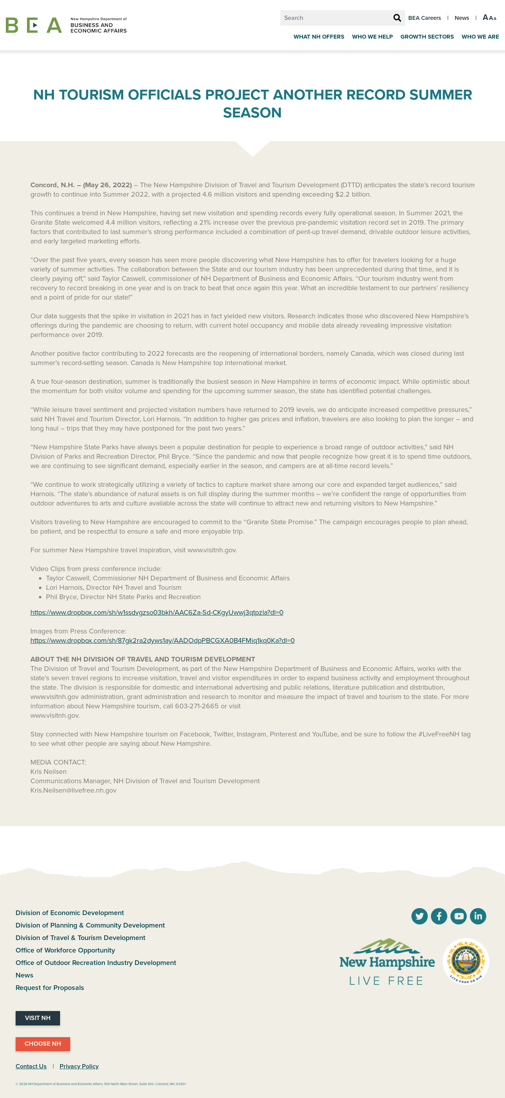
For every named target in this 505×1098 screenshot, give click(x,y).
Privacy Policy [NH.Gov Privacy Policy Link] (79, 1066)
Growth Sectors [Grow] (427, 36)
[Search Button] (397, 18)
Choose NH (43, 1044)
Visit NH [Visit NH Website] (38, 1018)
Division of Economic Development (70, 912)
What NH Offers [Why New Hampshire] (319, 36)
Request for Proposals (50, 987)
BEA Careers (424, 17)
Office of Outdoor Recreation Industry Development (96, 962)
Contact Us (31, 1066)
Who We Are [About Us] (480, 36)
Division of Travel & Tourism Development (80, 937)
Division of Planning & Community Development (90, 925)
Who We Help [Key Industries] (372, 36)
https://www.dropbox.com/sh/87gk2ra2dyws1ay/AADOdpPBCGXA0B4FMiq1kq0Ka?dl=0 (162, 640)
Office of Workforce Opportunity (65, 950)
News (462, 17)
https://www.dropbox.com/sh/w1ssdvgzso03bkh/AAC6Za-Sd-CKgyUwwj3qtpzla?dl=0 (157, 612)
